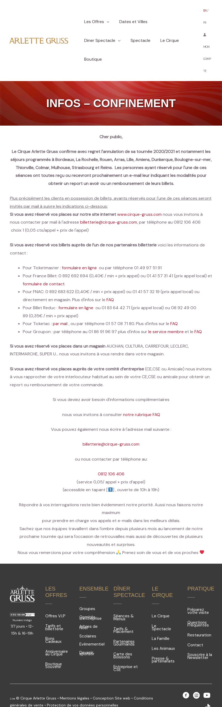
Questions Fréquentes (198, 608)
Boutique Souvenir (53, 649)
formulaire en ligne (79, 251)
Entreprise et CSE (125, 652)
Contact (195, 629)
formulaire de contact (44, 268)
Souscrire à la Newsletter (199, 640)
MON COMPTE (207, 43)
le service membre (166, 315)
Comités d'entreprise (90, 601)
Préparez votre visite (198, 595)
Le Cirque (160, 600)
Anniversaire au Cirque (56, 637)
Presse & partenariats (163, 644)
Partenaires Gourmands (124, 627)
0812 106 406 (111, 458)
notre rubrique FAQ (141, 398)
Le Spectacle (161, 611)
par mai (60, 307)
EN (205, 14)
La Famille (160, 622)
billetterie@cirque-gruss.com (108, 206)
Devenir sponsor (86, 637)
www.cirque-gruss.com (139, 198)
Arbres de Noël (88, 611)
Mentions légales (74, 682)
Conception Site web (112, 682)
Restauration (199, 619)
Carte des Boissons (122, 639)
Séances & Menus (123, 601)
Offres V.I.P (55, 600)
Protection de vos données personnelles (82, 689)
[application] (106, 13)
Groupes (87, 592)
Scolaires (87, 620)
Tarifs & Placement (123, 614)
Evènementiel (92, 628)
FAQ (110, 283)
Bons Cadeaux (53, 624)
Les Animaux (163, 632)
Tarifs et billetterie (54, 611)
